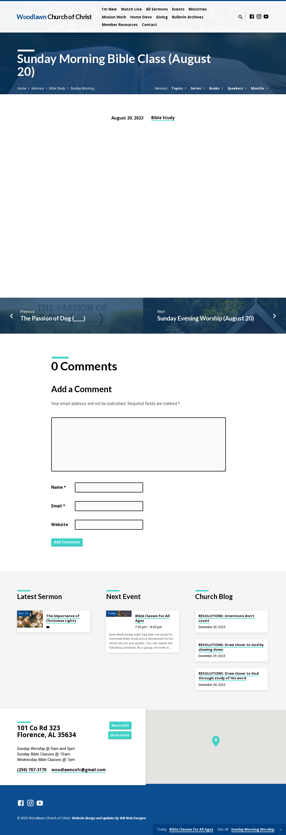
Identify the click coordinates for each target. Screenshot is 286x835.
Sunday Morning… (83, 88)
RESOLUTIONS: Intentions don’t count (226, 618)
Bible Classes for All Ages (152, 618)
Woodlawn (54, 16)
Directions (118, 735)
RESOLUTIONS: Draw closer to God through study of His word (229, 675)
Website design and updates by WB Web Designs (109, 818)
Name (58, 487)
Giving (162, 16)
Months (260, 88)
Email (58, 505)
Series (198, 88)
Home (21, 88)
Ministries (198, 9)
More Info (118, 724)
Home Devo (141, 16)
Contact (149, 24)
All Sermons (157, 9)
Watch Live (131, 9)
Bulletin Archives (187, 16)
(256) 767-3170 (31, 769)
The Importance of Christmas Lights (63, 618)
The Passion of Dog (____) (52, 318)
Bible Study (57, 88)
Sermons (37, 88)
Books (216, 88)
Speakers (237, 88)
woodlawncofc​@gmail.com (78, 769)
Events (178, 9)
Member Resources (120, 24)
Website (59, 524)
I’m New (109, 9)
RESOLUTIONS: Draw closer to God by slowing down (231, 647)
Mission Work (114, 16)
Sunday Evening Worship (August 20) (205, 318)
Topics (179, 88)
